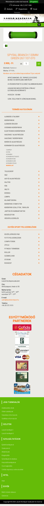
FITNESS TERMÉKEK (12, 249)
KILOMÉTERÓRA (10, 200)
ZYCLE (7, 245)
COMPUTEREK (10, 241)
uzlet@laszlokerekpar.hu (10, 300)
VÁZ (6, 175)
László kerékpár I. (8, 430)
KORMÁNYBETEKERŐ (12, 156)
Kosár (33, 9)
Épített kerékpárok (8, 445)
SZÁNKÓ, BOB (9, 256)
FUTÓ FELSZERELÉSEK (13, 238)
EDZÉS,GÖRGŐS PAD (12, 234)
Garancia (5, 496)
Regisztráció (21, 9)
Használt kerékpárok (9, 462)
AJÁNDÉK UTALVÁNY (12, 117)
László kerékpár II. (8, 433)
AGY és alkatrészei (12, 179)
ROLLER (7, 252)
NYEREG (7, 193)
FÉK (6, 186)
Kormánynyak (11, 159)
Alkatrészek (6, 452)
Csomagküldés (7, 466)
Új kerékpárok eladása (9, 459)
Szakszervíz (6, 448)
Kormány (9, 154)
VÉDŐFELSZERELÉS (11, 218)
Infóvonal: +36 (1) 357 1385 (21, 5)
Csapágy (9, 150)
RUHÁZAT (8, 263)
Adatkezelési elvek (8, 408)
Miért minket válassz (9, 492)
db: (21, 64)
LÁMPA (7, 197)
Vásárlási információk (9, 415)
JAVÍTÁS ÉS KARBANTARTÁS (15, 211)
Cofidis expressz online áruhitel (12, 469)
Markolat (10, 165)
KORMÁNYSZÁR (11, 161)
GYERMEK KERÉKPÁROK (13, 127)
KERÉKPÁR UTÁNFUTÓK (13, 204)
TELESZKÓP (9, 171)
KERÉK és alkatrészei (13, 142)
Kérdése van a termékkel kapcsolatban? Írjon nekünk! (21, 73)
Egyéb (8, 152)
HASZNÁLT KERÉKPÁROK (13, 138)
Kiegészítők (6, 455)
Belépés (8, 9)
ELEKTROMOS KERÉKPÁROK (15, 131)
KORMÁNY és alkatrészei (14, 146)
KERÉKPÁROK (9, 120)
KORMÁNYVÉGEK (11, 163)
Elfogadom (34, 2)
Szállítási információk (9, 418)
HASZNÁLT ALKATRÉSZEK (14, 135)
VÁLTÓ (7, 189)
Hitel (3, 481)
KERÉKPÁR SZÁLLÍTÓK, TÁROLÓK (16, 207)
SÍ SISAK (7, 260)
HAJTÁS (7, 182)
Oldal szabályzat (7, 411)
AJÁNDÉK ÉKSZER (11, 124)
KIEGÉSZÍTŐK (9, 215)
